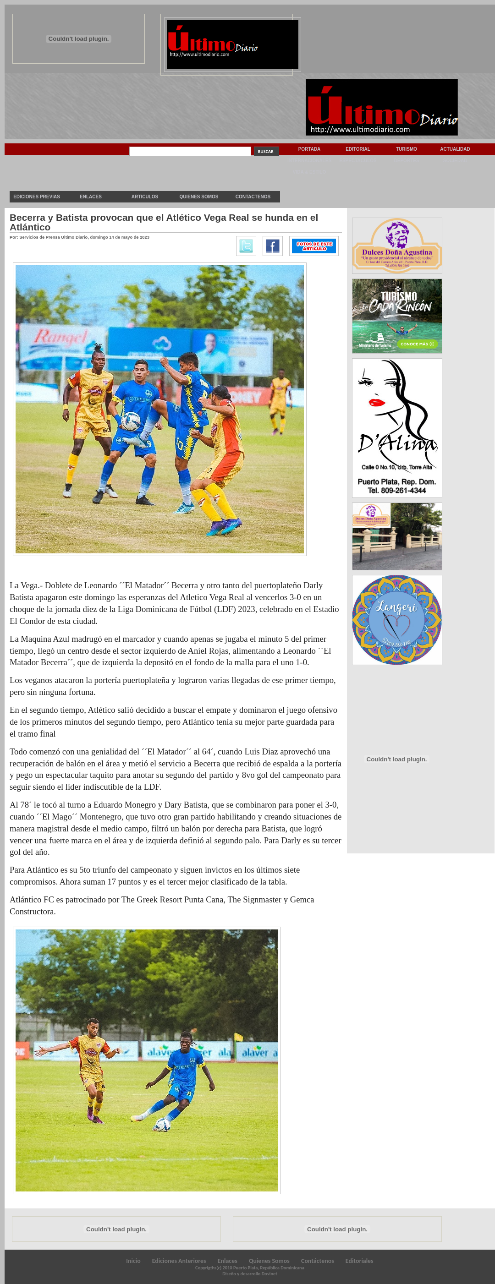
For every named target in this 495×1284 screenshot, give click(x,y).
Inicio (133, 1261)
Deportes (406, 160)
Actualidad (455, 149)
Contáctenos (317, 1261)
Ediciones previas (36, 196)
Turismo (406, 149)
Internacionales (309, 160)
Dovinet (269, 1274)
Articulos (145, 196)
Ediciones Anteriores (179, 1261)
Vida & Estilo (309, 172)
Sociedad (455, 160)
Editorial (358, 149)
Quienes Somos (198, 196)
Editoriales (360, 1261)
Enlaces (91, 196)
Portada (309, 149)
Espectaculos (358, 160)
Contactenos (253, 196)
